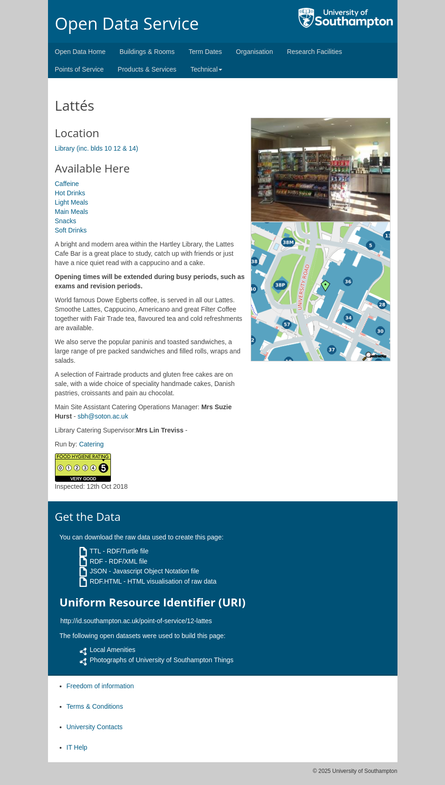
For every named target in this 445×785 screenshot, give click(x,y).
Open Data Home (80, 51)
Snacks (65, 221)
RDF (96, 561)
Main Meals (72, 211)
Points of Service (79, 69)
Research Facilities (314, 51)
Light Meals (72, 202)
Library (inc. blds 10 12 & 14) (96, 148)
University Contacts (95, 727)
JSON (98, 571)
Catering (91, 444)
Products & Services (147, 69)
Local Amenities (112, 649)
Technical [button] (206, 69)
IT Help (77, 747)
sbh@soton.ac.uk (103, 416)
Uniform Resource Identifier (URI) (153, 602)
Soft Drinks (71, 230)
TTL (95, 551)
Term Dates (205, 51)
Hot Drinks (70, 193)
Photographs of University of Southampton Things (161, 660)
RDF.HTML (105, 581)
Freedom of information (100, 686)
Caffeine (67, 183)
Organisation (254, 51)
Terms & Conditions (95, 706)
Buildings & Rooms (146, 51)
